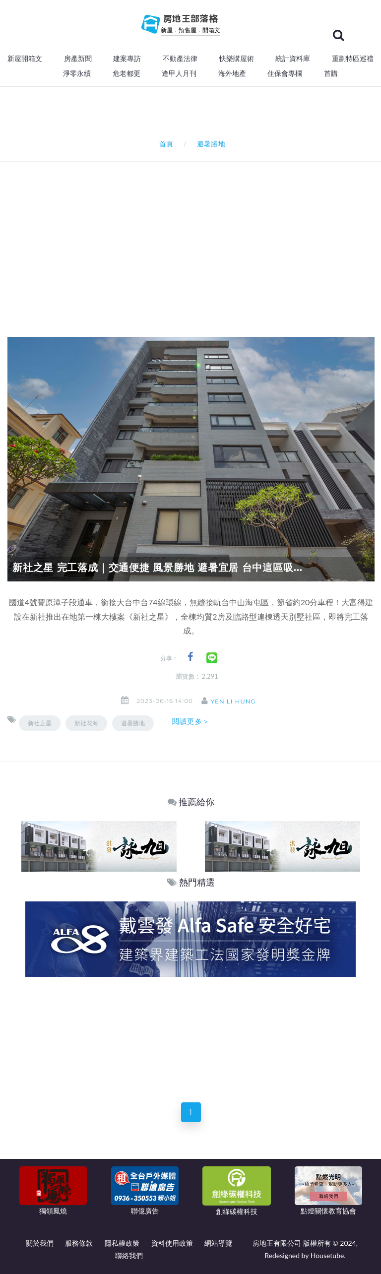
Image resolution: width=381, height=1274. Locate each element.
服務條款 (79, 1243)
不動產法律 (180, 58)
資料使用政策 (172, 1243)
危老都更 (126, 73)
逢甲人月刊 (179, 73)
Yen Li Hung (237, 701)
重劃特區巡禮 (353, 58)
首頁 (164, 143)
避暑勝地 (133, 723)
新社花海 (86, 723)
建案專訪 (127, 58)
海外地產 (232, 73)
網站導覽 (218, 1243)
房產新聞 (78, 58)
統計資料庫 (292, 58)
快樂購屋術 (236, 58)
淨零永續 (77, 73)
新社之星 (40, 723)
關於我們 (40, 1243)
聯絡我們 (129, 1255)
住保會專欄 (284, 73)
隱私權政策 (122, 1243)
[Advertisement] (194, 236)
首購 (331, 73)
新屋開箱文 (24, 58)
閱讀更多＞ (191, 721)
